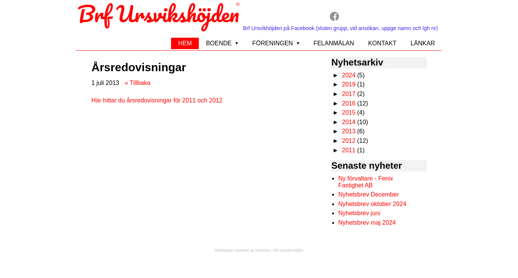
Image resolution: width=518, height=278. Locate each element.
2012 (349, 140)
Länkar (423, 43)
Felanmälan (333, 43)
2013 (349, 131)
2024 (349, 75)
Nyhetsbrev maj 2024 (367, 222)
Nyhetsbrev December (368, 194)
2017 (349, 94)
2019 (349, 84)
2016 (349, 103)
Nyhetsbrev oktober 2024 (372, 204)
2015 (349, 112)
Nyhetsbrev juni (359, 213)
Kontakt (382, 43)
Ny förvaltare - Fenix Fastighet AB (365, 182)
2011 (349, 150)
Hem (185, 43)
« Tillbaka (137, 83)
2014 (349, 122)
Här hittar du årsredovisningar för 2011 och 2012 (156, 100)
